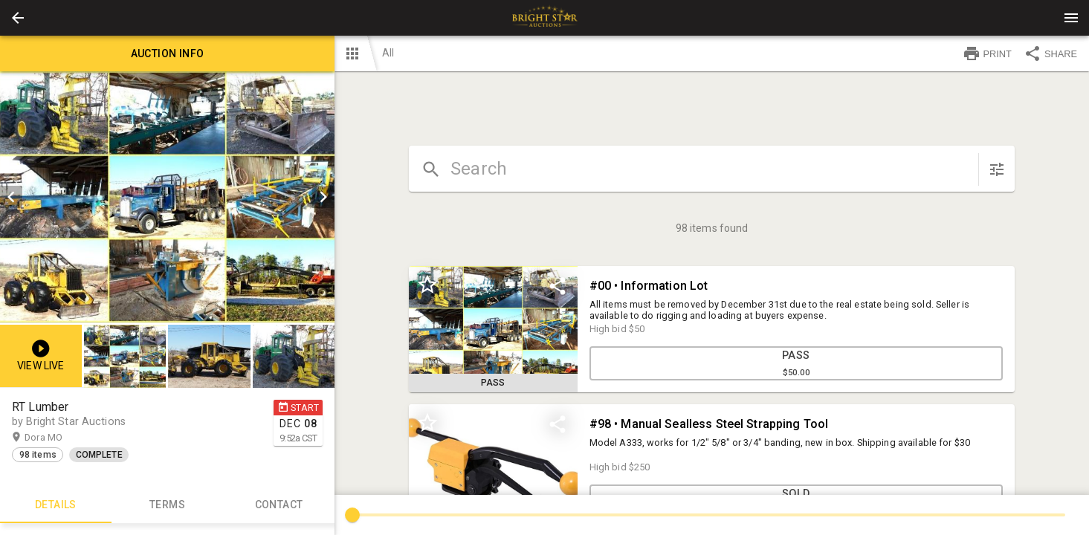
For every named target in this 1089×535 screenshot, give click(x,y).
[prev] (11, 197)
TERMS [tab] (167, 505)
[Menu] (1071, 18)
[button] (18, 18)
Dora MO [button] (58, 437)
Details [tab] (56, 505)
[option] (167, 196)
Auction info (167, 53)
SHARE (1050, 53)
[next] (323, 197)
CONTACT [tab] (279, 505)
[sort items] (997, 169)
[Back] (18, 18)
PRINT (987, 53)
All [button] (388, 53)
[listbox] (167, 196)
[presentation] (545, 17)
